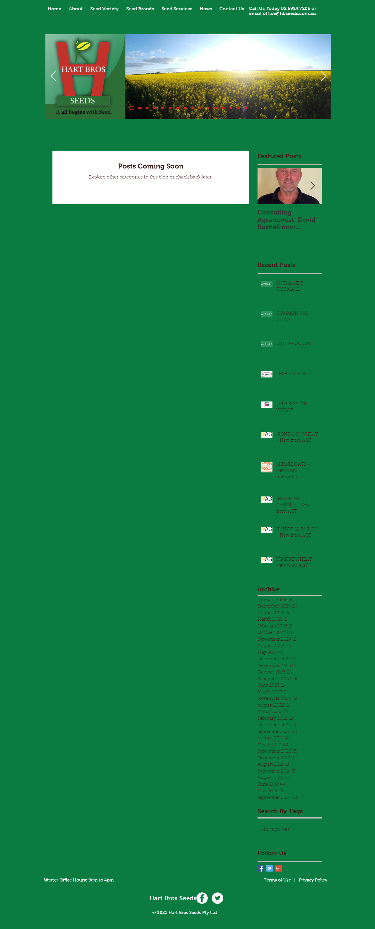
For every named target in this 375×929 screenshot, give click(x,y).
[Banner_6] (177, 108)
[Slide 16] (246, 108)
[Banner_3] (155, 108)
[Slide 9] (200, 108)
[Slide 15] (238, 108)
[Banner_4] (162, 108)
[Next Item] (312, 186)
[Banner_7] (185, 108)
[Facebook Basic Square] (261, 868)
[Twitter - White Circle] (217, 898)
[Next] (323, 76)
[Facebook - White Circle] (202, 898)
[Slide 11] (208, 108)
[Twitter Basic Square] (269, 868)
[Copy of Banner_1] (215, 108)
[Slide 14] (223, 108)
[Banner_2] (147, 108)
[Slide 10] (139, 108)
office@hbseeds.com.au (289, 13)
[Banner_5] (170, 108)
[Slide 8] (193, 108)
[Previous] (53, 76)
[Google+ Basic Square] (278, 868)
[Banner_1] (131, 108)
